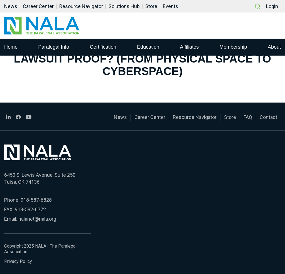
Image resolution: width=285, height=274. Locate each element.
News (10, 6)
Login (272, 6)
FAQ (248, 117)
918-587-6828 (36, 200)
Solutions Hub (124, 6)
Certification (103, 47)
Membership (233, 47)
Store (151, 6)
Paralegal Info (53, 47)
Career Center (38, 6)
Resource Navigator (81, 6)
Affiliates (189, 47)
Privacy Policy (18, 261)
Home (11, 47)
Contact (268, 117)
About (274, 47)
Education (148, 47)
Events (170, 6)
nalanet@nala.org (37, 219)
